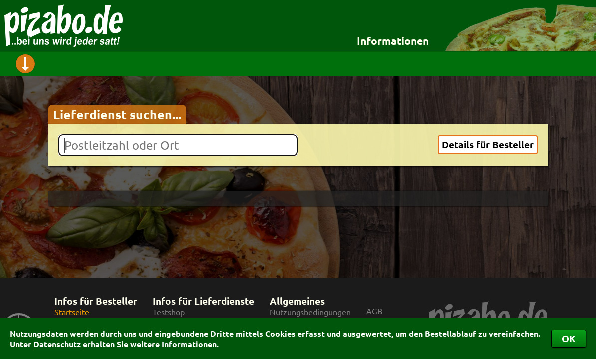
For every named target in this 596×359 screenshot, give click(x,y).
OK (569, 338)
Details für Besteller (488, 144)
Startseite (71, 312)
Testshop (169, 312)
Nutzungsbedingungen (310, 312)
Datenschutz (57, 344)
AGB (374, 311)
